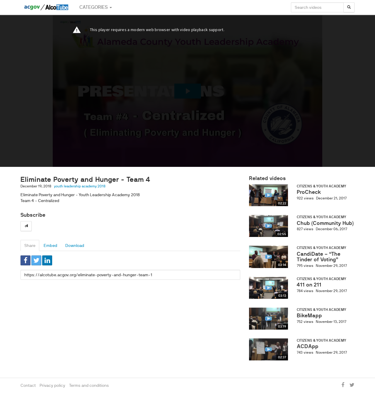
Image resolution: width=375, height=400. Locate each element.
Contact (28, 385)
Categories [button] (95, 7)
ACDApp (307, 346)
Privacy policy (52, 385)
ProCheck (309, 192)
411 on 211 (309, 285)
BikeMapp (309, 315)
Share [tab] (29, 245)
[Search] (348, 7)
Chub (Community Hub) (325, 223)
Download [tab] (74, 245)
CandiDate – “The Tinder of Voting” (318, 257)
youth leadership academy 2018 (79, 186)
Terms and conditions (89, 385)
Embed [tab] (50, 245)
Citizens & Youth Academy (321, 186)
